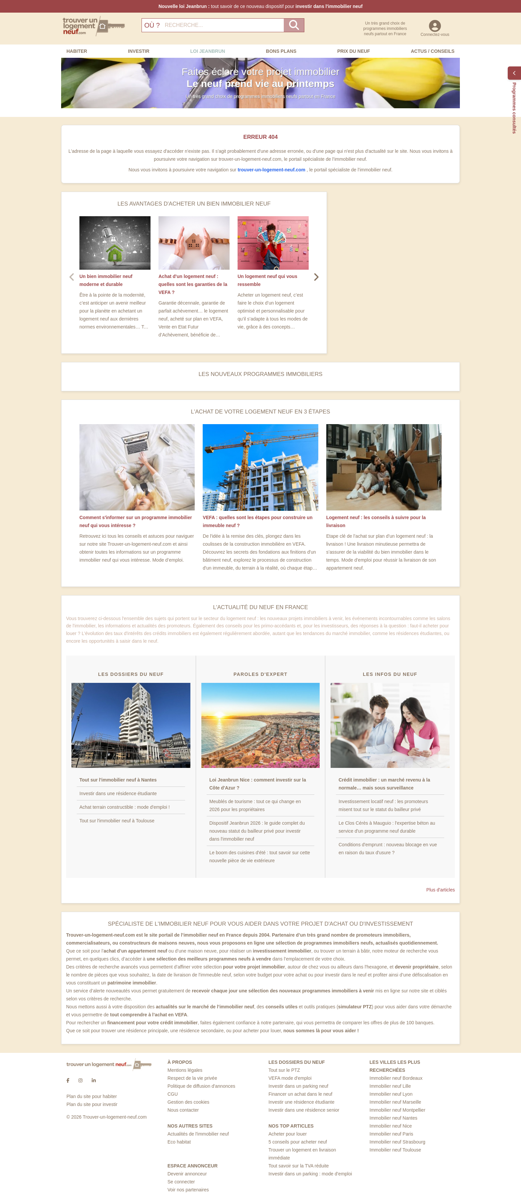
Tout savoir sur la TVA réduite (298, 1165)
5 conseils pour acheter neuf (297, 1142)
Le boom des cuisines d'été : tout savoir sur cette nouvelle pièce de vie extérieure (259, 856)
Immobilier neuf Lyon (390, 1094)
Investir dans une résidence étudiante (118, 793)
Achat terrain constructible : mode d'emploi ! (124, 807)
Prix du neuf (353, 51)
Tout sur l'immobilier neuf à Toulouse (117, 820)
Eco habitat (179, 1142)
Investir (139, 51)
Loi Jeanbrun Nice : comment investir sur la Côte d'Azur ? (257, 783)
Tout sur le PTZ (284, 1070)
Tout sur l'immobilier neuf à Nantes (118, 780)
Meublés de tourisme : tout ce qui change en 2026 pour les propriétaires (255, 805)
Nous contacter (183, 1110)
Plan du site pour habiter (91, 1096)
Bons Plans (281, 51)
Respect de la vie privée (192, 1078)
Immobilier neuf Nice (390, 1126)
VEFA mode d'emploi (290, 1078)
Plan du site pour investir (91, 1104)
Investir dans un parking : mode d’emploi (310, 1173)
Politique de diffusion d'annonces (201, 1086)
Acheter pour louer (287, 1134)
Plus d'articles (440, 889)
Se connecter (181, 1181)
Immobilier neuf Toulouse (395, 1150)
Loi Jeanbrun (207, 51)
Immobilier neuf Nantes (393, 1118)
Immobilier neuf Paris (391, 1134)
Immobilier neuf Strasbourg (397, 1142)
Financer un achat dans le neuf (300, 1094)
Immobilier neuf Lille (390, 1086)
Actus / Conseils (432, 51)
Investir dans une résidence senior (303, 1110)
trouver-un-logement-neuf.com (272, 169)
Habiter (76, 51)
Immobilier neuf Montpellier (397, 1110)
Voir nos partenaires (188, 1189)
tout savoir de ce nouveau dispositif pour (260, 6)
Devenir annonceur (187, 1173)
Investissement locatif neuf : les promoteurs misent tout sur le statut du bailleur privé (383, 805)
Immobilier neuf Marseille (395, 1102)
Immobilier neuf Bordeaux (396, 1078)
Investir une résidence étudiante (301, 1102)
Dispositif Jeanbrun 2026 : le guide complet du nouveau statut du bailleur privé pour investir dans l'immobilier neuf (257, 831)
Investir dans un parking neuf (298, 1086)
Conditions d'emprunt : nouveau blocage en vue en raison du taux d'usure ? (388, 848)
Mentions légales (184, 1070)
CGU (172, 1094)
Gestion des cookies (188, 1102)
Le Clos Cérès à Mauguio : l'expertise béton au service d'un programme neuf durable (387, 827)
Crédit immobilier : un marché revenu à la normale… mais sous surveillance (384, 783)
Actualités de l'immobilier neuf (198, 1134)
